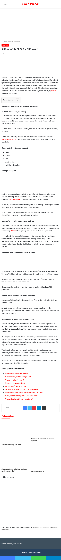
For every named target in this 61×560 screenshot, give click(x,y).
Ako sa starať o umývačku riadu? (12, 445)
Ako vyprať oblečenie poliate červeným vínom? (21, 396)
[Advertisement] (30, 23)
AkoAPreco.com (7, 41)
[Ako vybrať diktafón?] (45, 459)
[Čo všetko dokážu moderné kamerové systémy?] (45, 429)
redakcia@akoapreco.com (14, 543)
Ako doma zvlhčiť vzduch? (14, 380)
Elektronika (17, 41)
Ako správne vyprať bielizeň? (15, 383)
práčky (53, 91)
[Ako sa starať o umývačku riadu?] (16, 432)
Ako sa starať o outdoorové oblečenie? (19, 399)
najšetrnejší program (9, 139)
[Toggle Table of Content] (16, 100)
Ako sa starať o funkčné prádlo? (16, 374)
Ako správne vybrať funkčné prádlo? (18, 377)
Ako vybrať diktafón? (38, 471)
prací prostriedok (14, 199)
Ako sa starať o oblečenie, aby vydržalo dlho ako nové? (24, 393)
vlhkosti (13, 231)
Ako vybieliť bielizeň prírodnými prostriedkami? (21, 389)
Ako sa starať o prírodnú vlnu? (15, 386)
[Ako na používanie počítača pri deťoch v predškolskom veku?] (16, 457)
